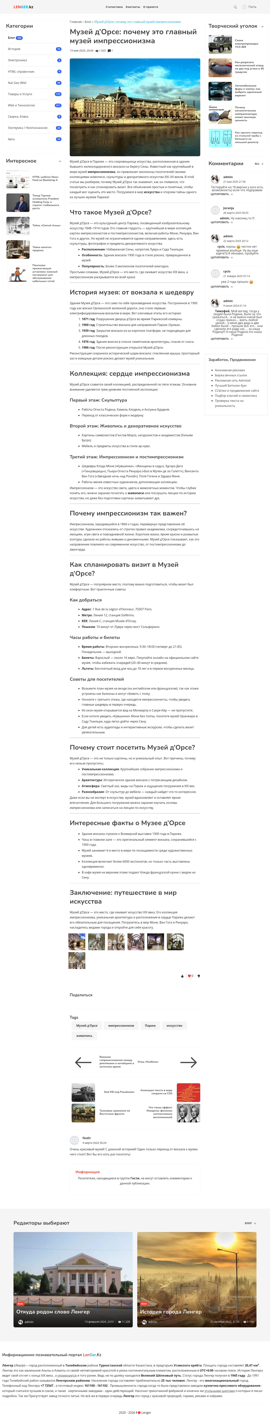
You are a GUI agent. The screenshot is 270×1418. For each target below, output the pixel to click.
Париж (150, 1026)
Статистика (114, 7)
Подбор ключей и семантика (236, 396)
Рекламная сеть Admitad (232, 380)
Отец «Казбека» (148, 1062)
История (14, 49)
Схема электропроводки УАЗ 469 (246, 43)
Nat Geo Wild (17, 83)
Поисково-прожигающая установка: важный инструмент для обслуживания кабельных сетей (41, 273)
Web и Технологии (21, 105)
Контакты (133, 7)
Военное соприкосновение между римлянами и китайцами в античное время (117, 1061)
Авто (11, 139)
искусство (174, 1026)
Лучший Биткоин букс (231, 385)
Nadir (86, 1138)
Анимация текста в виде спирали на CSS (156, 1091)
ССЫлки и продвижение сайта (237, 390)
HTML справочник (21, 71)
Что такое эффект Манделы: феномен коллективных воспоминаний (159, 1112)
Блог (11, 38)
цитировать (227, 190)
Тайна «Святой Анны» (41, 225)
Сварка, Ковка (18, 116)
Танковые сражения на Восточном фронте (115, 1112)
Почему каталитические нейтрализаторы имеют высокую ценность (246, 113)
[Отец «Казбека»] (187, 1062)
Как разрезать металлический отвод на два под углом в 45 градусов (249, 67)
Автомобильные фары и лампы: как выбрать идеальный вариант (248, 90)
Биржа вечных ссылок (231, 375)
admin (29, 1322)
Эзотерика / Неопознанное (27, 128)
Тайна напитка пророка (39, 249)
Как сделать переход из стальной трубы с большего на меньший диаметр (244, 137)
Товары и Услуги (20, 94)
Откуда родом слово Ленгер (57, 1311)
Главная (76, 22)
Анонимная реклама (230, 370)
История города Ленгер (175, 1311)
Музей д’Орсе (87, 1026)
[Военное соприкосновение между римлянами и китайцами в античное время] (85, 1062)
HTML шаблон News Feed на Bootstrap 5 (41, 179)
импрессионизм (121, 1026)
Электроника (17, 60)
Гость (249, 7)
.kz (23, 6)
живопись (84, 1036)
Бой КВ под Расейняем (119, 1092)
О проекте (150, 7)
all (259, 163)
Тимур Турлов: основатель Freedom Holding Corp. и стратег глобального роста (41, 202)
